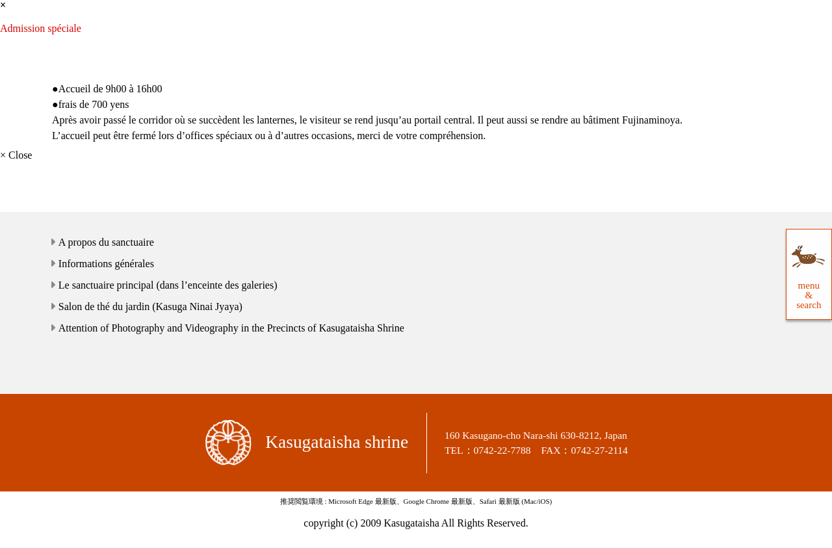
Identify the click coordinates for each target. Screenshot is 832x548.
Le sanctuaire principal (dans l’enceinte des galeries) (168, 285)
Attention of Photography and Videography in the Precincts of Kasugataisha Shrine (231, 327)
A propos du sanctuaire (106, 242)
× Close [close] (16, 155)
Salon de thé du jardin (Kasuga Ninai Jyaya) (150, 306)
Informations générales (106, 263)
